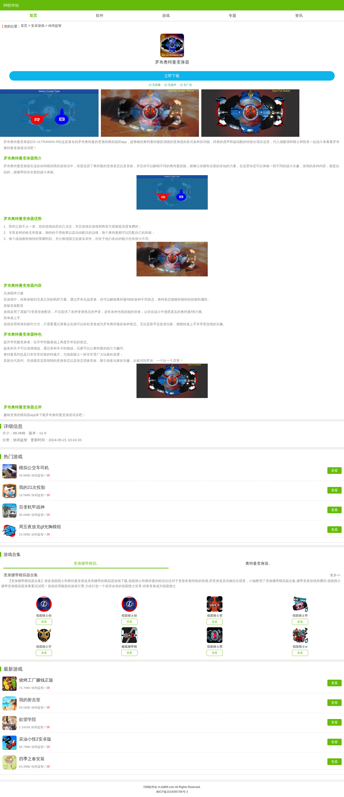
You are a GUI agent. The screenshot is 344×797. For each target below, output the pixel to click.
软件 (100, 16)
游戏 (166, 16)
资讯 (299, 16)
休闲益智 (54, 25)
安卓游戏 (37, 25)
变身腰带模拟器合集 (21, 575)
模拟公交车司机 (34, 467)
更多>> (335, 575)
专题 (232, 16)
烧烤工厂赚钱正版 (36, 680)
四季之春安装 (32, 758)
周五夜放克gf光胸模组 (40, 526)
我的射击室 (29, 699)
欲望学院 (27, 719)
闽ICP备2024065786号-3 (172, 791)
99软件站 (11, 5)
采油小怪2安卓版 (35, 739)
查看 (334, 470)
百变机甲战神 (32, 507)
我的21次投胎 (32, 487)
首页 (33, 16)
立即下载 (171, 76)
